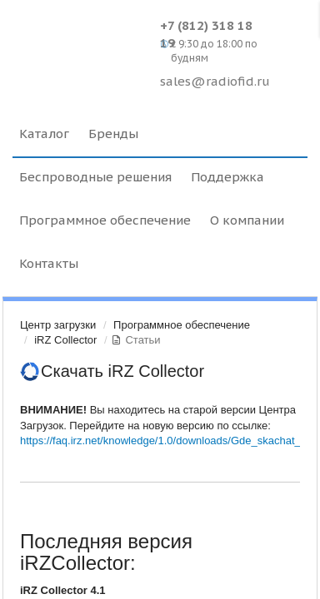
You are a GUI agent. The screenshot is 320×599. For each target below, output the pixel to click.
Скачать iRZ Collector (122, 371)
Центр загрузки (58, 325)
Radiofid (82, 41)
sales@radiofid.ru (215, 81)
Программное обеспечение (181, 325)
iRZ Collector (65, 340)
